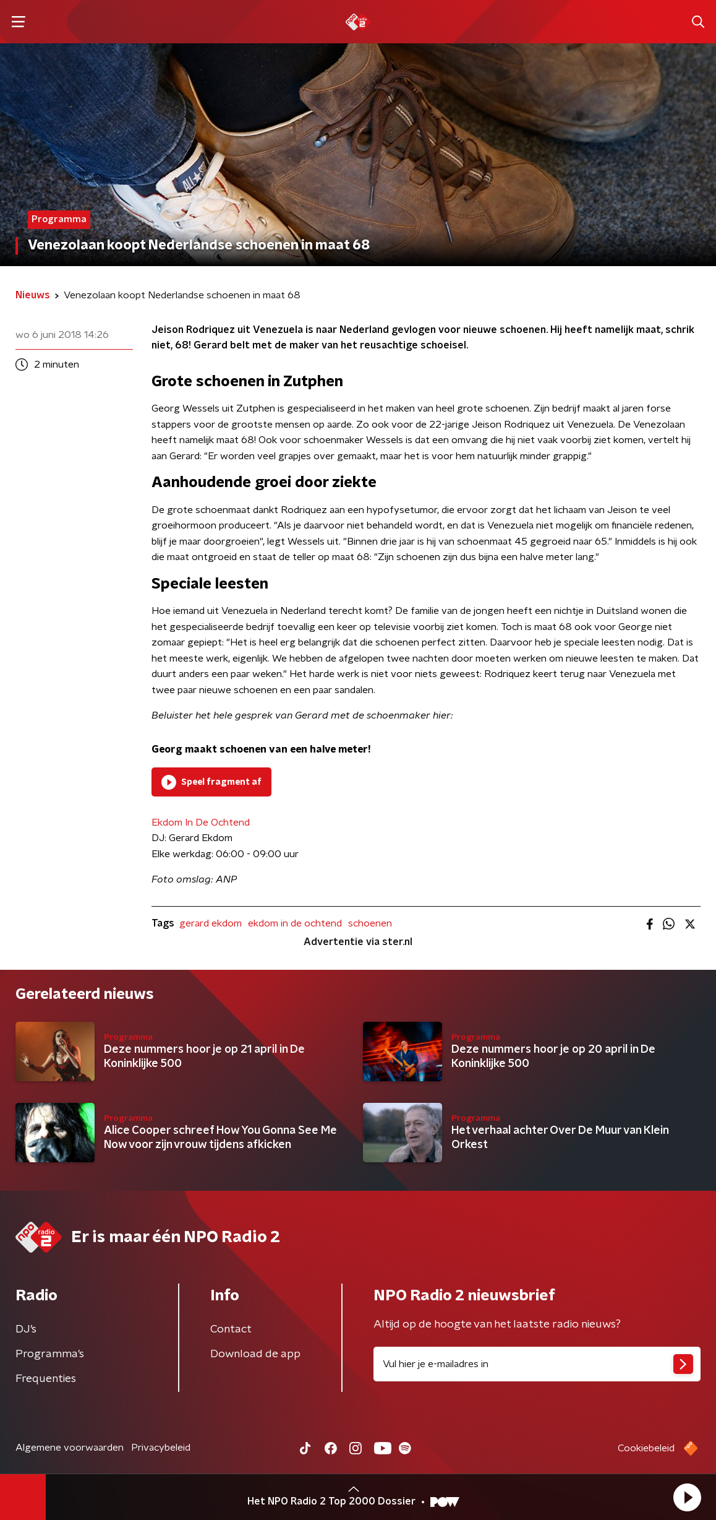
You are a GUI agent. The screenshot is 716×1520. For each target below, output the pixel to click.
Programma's (49, 1354)
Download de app (255, 1354)
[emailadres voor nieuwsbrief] (537, 1364)
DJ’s (25, 1329)
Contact (231, 1329)
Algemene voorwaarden (69, 1448)
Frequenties (45, 1378)
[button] (687, 1497)
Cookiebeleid (646, 1448)
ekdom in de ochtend (295, 923)
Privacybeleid (160, 1448)
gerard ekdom (210, 923)
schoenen (370, 923)
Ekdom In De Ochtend (200, 822)
